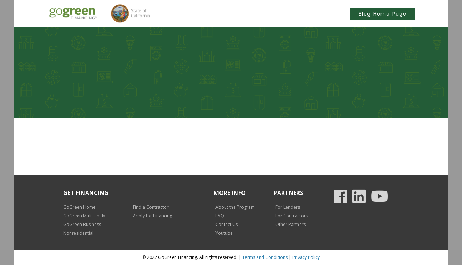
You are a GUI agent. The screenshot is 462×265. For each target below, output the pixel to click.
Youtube (224, 233)
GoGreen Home (79, 207)
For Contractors (291, 216)
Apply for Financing (152, 216)
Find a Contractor (151, 207)
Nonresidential (78, 233)
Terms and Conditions (265, 257)
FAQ (219, 216)
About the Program (235, 207)
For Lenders (287, 207)
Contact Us (226, 224)
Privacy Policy (306, 257)
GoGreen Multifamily (84, 216)
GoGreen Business (82, 224)
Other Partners (290, 224)
